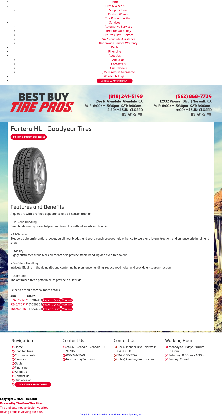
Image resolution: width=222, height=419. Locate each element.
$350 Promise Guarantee (118, 72)
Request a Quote (51, 300)
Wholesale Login (114, 76)
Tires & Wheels (114, 6)
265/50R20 (18, 308)
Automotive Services (118, 26)
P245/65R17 (19, 300)
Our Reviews (118, 68)
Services (114, 22)
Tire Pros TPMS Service (118, 35)
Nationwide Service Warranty (118, 43)
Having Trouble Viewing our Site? (21, 411)
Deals (114, 47)
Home (115, 1)
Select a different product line (29, 137)
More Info (67, 300)
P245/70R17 (19, 304)
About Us (115, 55)
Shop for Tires (118, 10)
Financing (114, 51)
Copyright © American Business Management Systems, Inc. (111, 414)
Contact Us (118, 64)
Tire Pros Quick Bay (118, 30)
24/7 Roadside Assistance (118, 39)
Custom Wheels (118, 14)
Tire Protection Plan (118, 18)
